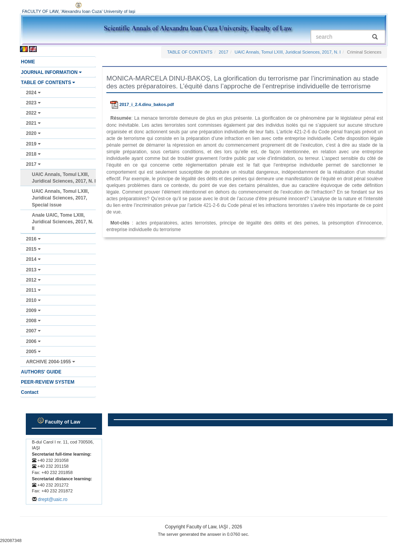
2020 (33, 133)
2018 (33, 154)
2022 (33, 113)
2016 (33, 239)
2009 (33, 310)
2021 (33, 123)
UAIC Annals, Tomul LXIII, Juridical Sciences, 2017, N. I (64, 178)
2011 (33, 290)
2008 (33, 320)
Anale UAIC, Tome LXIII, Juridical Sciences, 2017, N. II (62, 221)
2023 (33, 103)
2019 (33, 144)
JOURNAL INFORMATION (51, 72)
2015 (33, 249)
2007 (33, 331)
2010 (33, 300)
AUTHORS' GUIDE (41, 372)
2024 (33, 92)
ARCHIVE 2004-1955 (50, 361)
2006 (33, 341)
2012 (33, 280)
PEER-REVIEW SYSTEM (48, 382)
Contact (30, 392)
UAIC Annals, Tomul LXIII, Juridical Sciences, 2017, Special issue (60, 198)
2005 (33, 351)
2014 (33, 259)
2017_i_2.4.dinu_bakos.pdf (142, 104)
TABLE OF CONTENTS (48, 82)
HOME (28, 62)
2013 (33, 270)
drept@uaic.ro (53, 499)
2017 (33, 164)
